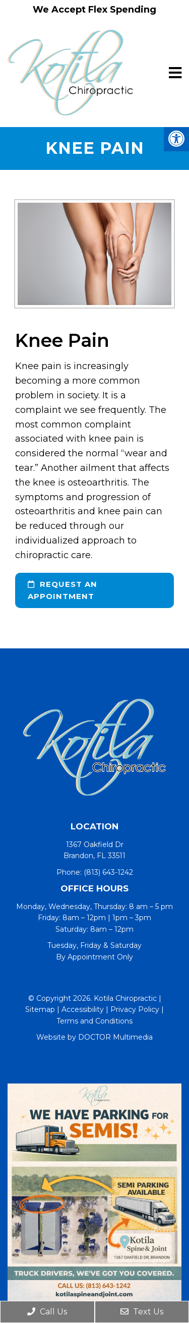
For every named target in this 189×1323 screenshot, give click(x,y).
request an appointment (62, 590)
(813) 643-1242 (108, 872)
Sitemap (40, 1009)
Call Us (47, 1311)
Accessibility (82, 1009)
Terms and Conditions (94, 1021)
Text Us (141, 1311)
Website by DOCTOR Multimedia (94, 1037)
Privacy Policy (134, 1009)
